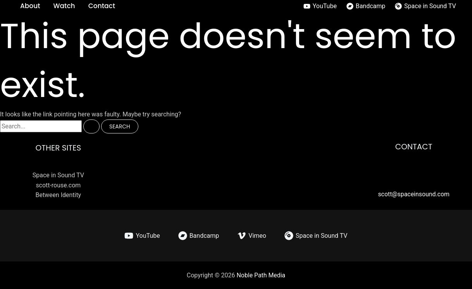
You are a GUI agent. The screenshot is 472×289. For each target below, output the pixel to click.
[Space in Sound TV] (425, 6)
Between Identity (58, 195)
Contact (101, 5)
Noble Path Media (261, 275)
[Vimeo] (251, 235)
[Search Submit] (91, 126)
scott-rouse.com (58, 185)
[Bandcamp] (366, 6)
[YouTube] (320, 6)
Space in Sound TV (58, 175)
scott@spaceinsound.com (414, 194)
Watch (64, 5)
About (30, 5)
